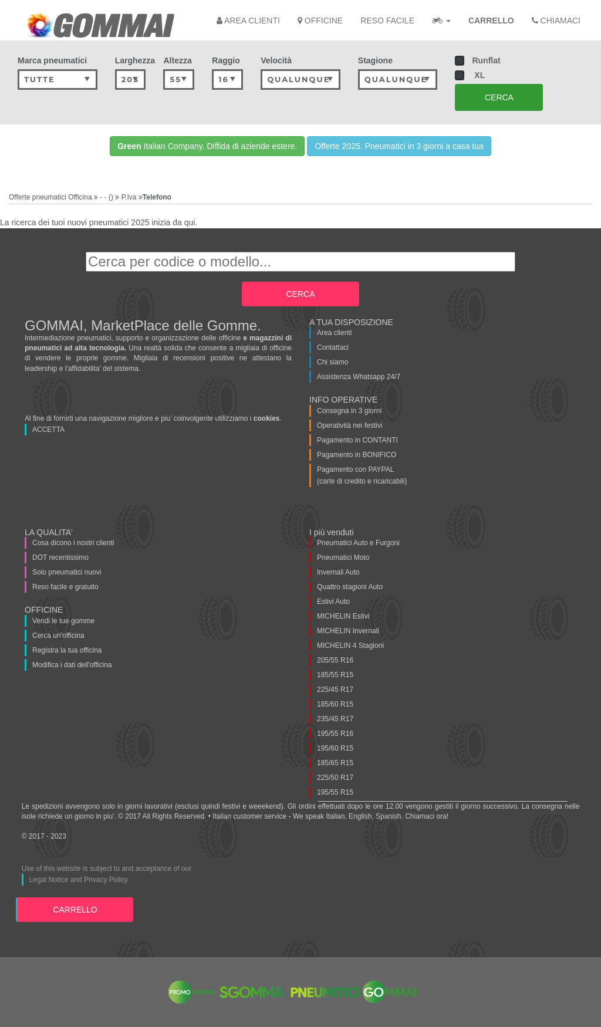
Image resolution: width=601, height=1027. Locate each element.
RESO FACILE (387, 20)
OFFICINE (320, 20)
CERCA (499, 97)
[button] (441, 20)
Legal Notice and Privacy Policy (78, 880)
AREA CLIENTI (248, 20)
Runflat (480, 60)
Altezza (177, 60)
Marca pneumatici (52, 60)
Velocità (276, 60)
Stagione (375, 60)
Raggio (225, 60)
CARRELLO (75, 909)
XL (470, 75)
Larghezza (130, 60)
